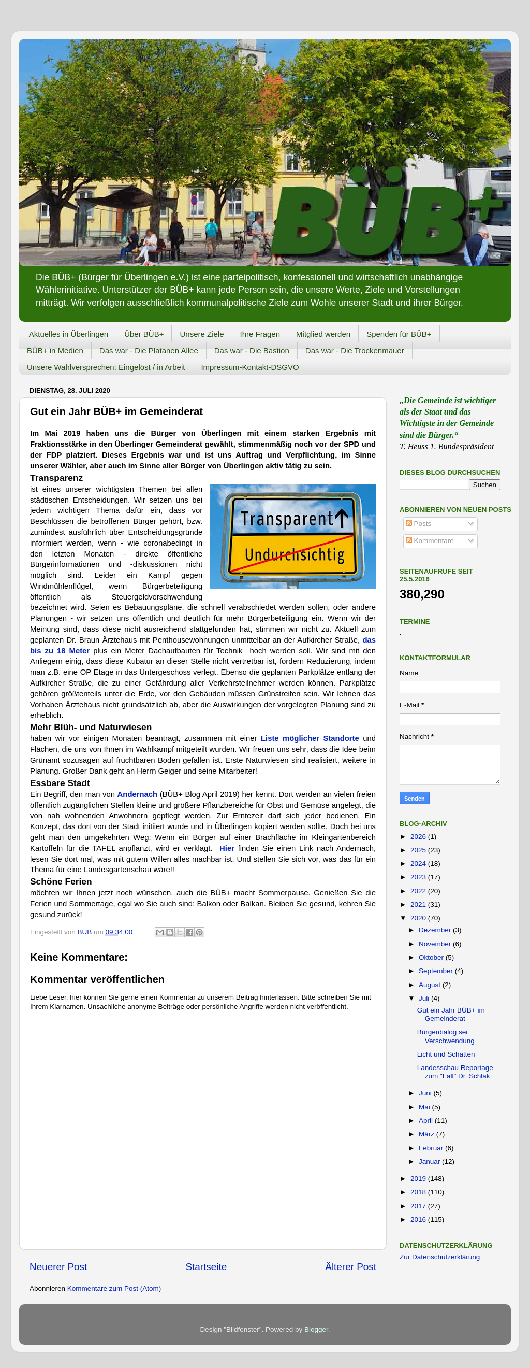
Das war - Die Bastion (251, 350)
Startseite (206, 1266)
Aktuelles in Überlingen (68, 334)
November (436, 944)
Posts (419, 524)
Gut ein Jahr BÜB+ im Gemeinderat (451, 1014)
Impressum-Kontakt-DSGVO (250, 367)
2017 (419, 1206)
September (437, 971)
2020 (419, 918)
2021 (419, 904)
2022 (419, 891)
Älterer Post (350, 1266)
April (427, 1120)
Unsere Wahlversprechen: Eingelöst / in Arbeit (106, 367)
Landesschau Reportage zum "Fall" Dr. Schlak (455, 1072)
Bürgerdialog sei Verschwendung (446, 1036)
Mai (425, 1107)
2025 (419, 850)
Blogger (316, 1329)
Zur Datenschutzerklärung (440, 1257)
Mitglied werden (323, 334)
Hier (228, 848)
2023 (419, 877)
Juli (425, 998)
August (431, 985)
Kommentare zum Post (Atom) (114, 1288)
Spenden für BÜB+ (399, 334)
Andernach (138, 794)
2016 (419, 1219)
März (427, 1134)
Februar (432, 1148)
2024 (419, 863)
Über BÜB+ (144, 334)
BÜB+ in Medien (55, 350)
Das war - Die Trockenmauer (354, 350)
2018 (419, 1192)
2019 (419, 1178)
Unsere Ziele (202, 334)
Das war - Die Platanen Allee (148, 350)
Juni (426, 1093)
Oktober (432, 957)
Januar (430, 1161)
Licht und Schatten (446, 1054)
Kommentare (430, 541)
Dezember (436, 930)
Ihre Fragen (260, 334)
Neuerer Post (58, 1266)
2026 (419, 836)
